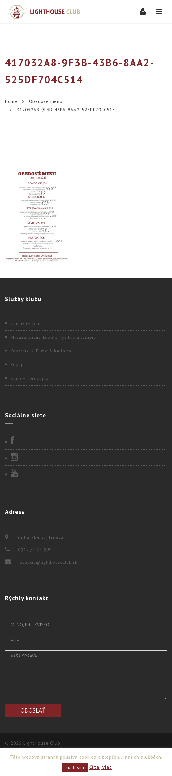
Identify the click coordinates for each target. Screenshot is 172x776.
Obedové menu (45, 101)
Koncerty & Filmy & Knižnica (41, 351)
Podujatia (20, 364)
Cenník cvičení (26, 323)
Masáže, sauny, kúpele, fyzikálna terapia (53, 337)
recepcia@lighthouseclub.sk (47, 562)
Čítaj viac (100, 767)
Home (11, 101)
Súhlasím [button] (75, 767)
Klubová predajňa (30, 378)
